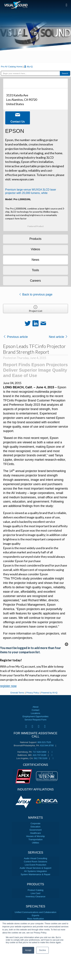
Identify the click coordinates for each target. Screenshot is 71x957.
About (35, 707)
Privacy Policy (32, 693)
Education (35, 826)
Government (35, 830)
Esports (35, 915)
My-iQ (28, 66)
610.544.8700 (47, 745)
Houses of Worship (35, 836)
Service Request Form (35, 719)
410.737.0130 (39, 755)
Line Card (35, 893)
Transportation (35, 839)
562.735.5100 (40, 758)
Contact (35, 710)
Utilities (35, 842)
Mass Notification (35, 918)
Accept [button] (28, 950)
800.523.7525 (44, 742)
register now (8, 686)
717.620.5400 (39, 752)
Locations (35, 713)
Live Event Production (35, 865)
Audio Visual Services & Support (35, 868)
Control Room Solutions (35, 861)
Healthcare (35, 833)
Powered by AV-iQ (49, 693)
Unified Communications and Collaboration (35, 912)
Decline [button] (42, 950)
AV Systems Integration (35, 871)
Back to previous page (35, 294)
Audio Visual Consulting (35, 858)
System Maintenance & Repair (35, 874)
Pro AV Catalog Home (12, 66)
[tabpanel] (24, 801)
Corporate (35, 823)
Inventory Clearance (35, 896)
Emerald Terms (17, 693)
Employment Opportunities (35, 716)
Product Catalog (35, 890)
